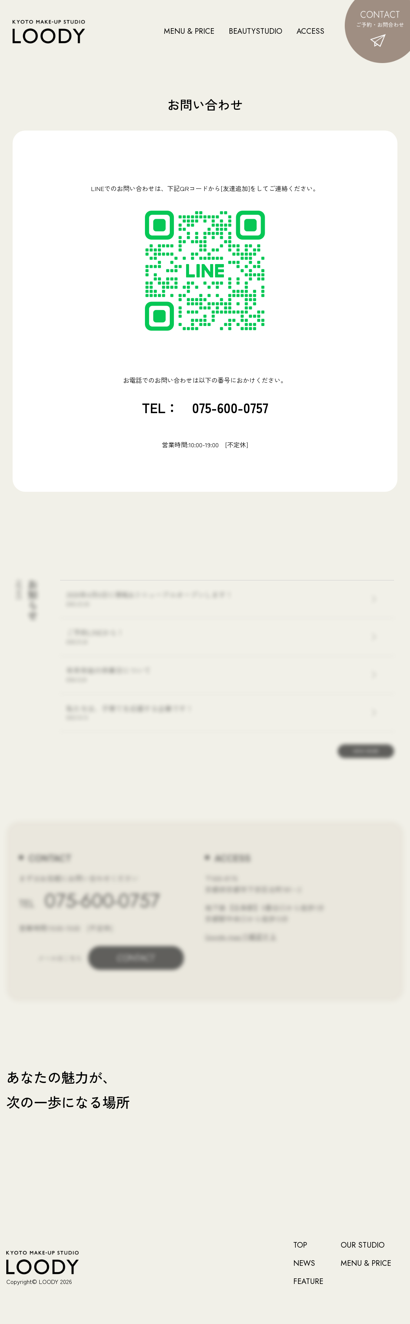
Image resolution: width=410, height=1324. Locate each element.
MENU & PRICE (189, 31)
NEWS (304, 1263)
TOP (300, 1245)
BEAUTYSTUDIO (255, 31)
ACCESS (310, 31)
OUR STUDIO (362, 1245)
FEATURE (308, 1281)
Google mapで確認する (241, 936)
